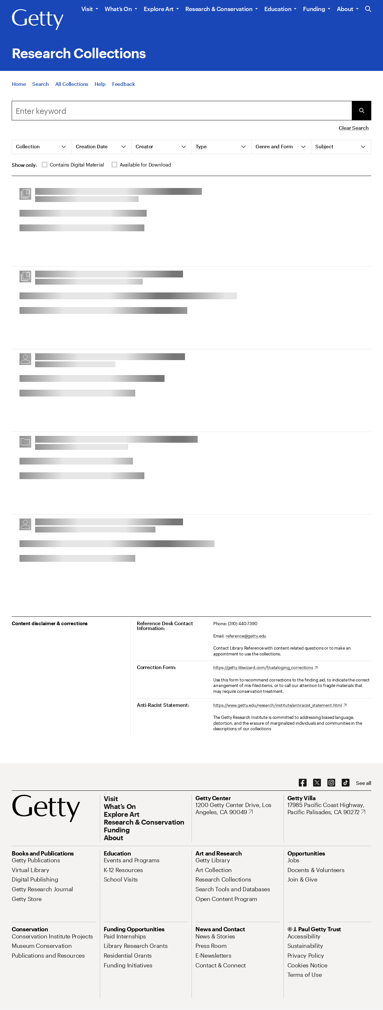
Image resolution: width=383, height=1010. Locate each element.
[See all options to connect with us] (363, 783)
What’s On (118, 8)
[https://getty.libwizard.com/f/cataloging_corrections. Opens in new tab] (265, 668)
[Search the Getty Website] (368, 9)
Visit (87, 8)
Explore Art (159, 8)
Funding (314, 8)
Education (278, 8)
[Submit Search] (361, 110)
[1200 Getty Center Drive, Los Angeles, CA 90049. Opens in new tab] (237, 808)
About (345, 8)
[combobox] (182, 110)
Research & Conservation (219, 8)
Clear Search (353, 128)
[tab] (42, 147)
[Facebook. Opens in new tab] (303, 783)
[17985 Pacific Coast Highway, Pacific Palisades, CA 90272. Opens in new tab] (329, 808)
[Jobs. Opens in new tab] (293, 860)
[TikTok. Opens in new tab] (346, 783)
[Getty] (38, 20)
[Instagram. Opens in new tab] (331, 783)
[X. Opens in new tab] (317, 783)
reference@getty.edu (246, 636)
